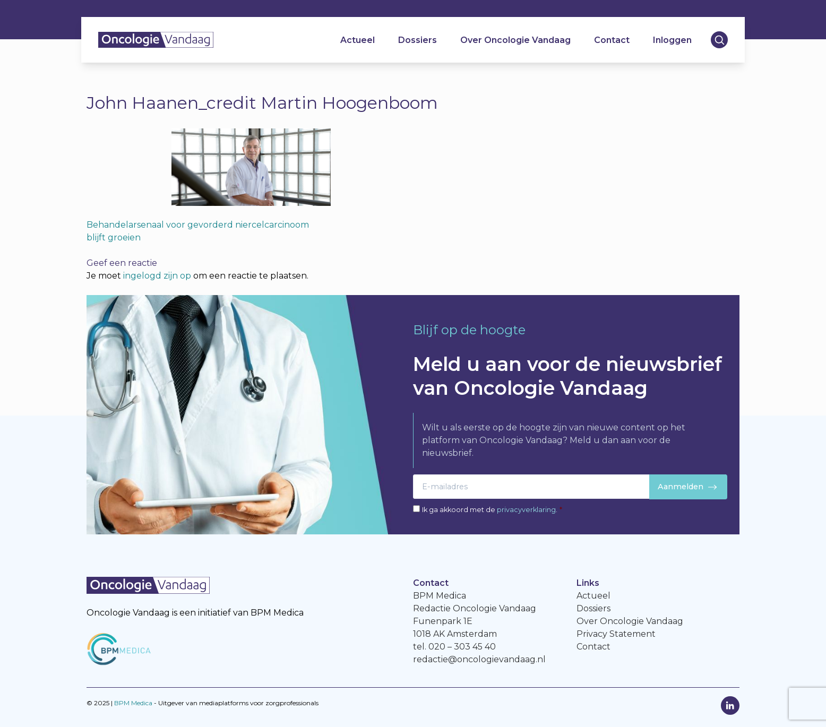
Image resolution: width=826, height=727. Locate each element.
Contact (612, 40)
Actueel (357, 40)
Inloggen (672, 40)
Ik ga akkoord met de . (492, 510)
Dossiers (417, 40)
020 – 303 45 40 (462, 647)
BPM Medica (133, 703)
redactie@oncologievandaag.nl (479, 659)
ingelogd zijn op (157, 276)
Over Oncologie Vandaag (515, 40)
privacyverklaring (526, 510)
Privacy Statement (616, 634)
